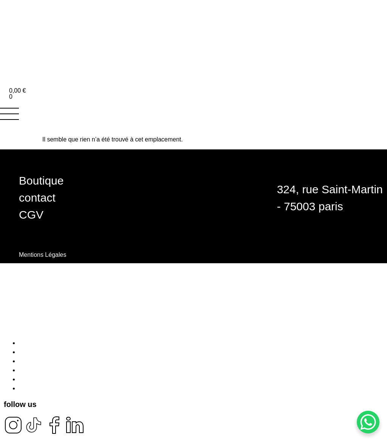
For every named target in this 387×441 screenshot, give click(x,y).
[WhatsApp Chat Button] (368, 422)
